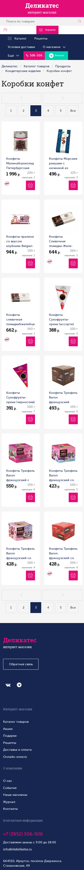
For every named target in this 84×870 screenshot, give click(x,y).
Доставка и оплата (17, 749)
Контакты (10, 808)
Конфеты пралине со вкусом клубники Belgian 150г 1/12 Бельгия (20, 241)
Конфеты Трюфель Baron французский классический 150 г (63, 397)
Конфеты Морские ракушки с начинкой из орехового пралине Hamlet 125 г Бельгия (63, 163)
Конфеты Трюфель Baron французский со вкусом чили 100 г (63, 553)
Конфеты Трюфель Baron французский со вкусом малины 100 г (20, 553)
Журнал (9, 802)
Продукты (62, 66)
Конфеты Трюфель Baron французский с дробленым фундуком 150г (20, 475)
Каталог (17, 39)
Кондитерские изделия (23, 71)
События (9, 788)
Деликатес (10, 66)
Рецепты (40, 38)
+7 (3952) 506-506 (23, 834)
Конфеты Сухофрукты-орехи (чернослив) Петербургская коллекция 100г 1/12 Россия (20, 397)
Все (73, 110)
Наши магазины (15, 794)
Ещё (14, 56)
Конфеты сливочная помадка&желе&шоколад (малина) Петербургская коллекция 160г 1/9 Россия (20, 319)
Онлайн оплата (15, 757)
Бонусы (56, 55)
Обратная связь (21, 664)
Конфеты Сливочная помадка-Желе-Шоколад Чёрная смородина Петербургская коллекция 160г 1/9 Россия (62, 241)
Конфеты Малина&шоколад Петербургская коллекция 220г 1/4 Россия (20, 163)
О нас (7, 780)
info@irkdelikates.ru (17, 849)
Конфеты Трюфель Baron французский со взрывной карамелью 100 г (63, 475)
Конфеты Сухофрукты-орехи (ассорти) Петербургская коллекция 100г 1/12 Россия (61, 319)
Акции (8, 729)
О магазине (54, 47)
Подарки (10, 735)
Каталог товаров (36, 66)
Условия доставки (21, 47)
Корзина (47, 30)
